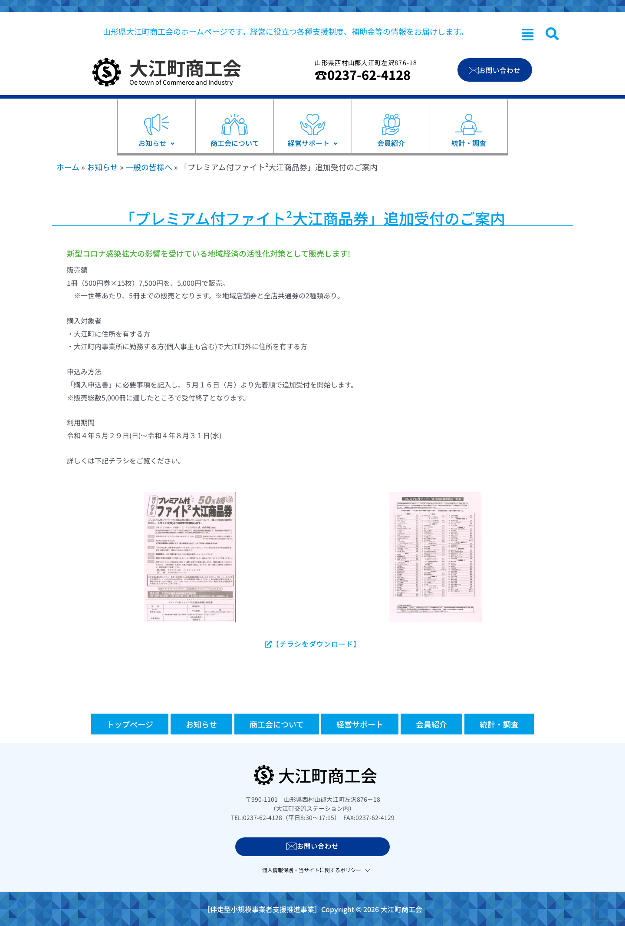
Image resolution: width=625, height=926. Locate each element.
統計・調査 (499, 724)
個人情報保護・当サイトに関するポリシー (311, 869)
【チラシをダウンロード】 (313, 643)
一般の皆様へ (148, 166)
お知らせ (102, 166)
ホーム (67, 166)
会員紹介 (431, 724)
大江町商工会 (185, 67)
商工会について (277, 724)
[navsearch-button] (552, 33)
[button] (527, 34)
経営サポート (359, 724)
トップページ (129, 724)
